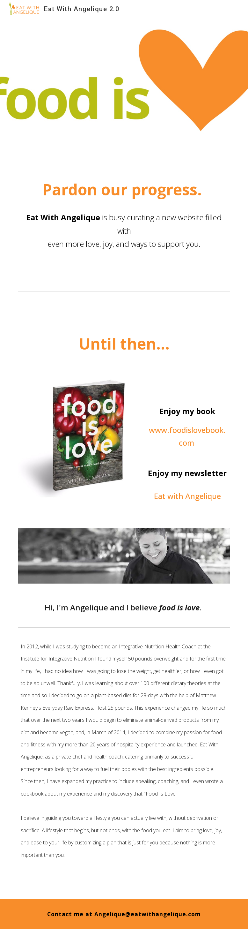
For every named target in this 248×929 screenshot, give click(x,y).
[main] (124, 207)
